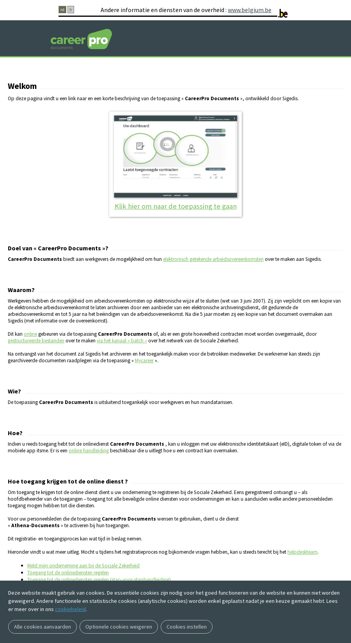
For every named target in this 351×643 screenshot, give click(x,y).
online (30, 334)
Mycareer (144, 360)
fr (70, 9)
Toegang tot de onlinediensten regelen (68, 572)
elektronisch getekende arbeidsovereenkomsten (213, 259)
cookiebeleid (70, 609)
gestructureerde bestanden (36, 340)
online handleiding (89, 450)
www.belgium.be (249, 10)
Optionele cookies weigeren (118, 626)
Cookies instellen (187, 626)
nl (62, 9)
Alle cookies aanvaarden (42, 626)
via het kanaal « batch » (122, 340)
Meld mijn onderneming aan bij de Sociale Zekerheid (83, 565)
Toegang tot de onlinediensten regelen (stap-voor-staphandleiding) (99, 579)
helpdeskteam (302, 552)
